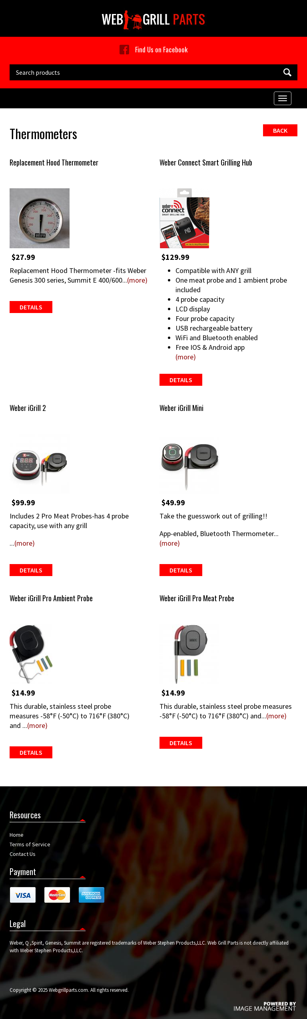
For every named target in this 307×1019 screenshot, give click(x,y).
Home (17, 834)
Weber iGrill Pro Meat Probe (196, 598)
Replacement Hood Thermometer (54, 162)
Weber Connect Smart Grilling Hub (205, 162)
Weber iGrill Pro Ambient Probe (51, 598)
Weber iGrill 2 (28, 408)
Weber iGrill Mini (181, 408)
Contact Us (23, 853)
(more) (137, 280)
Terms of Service (30, 844)
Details (31, 307)
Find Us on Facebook (153, 49)
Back (280, 130)
